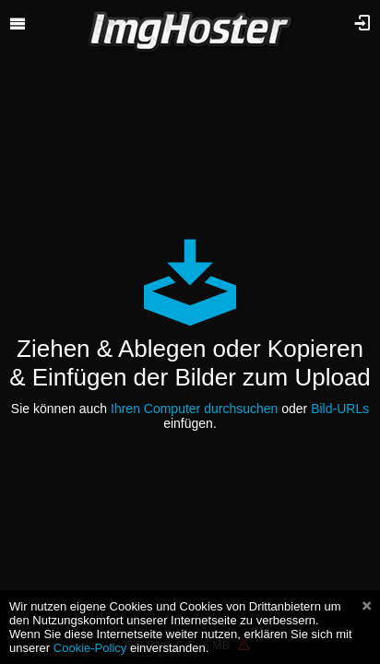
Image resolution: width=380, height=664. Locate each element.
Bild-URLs (340, 408)
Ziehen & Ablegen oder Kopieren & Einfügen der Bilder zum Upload (190, 363)
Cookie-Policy (90, 648)
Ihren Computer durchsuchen (194, 408)
